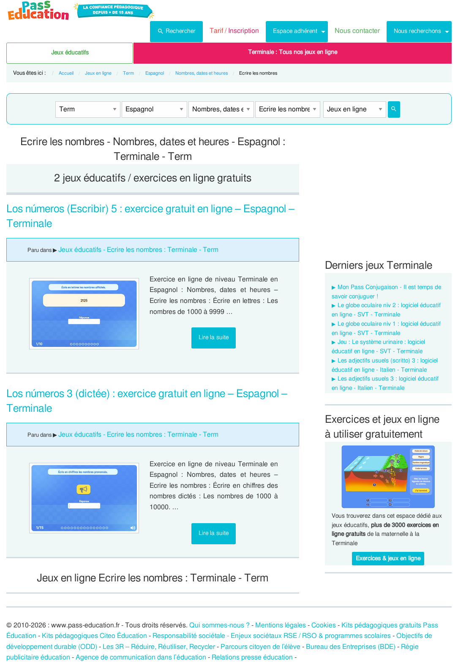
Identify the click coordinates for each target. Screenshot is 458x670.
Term (128, 73)
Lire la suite (214, 337)
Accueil (66, 73)
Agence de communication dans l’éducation (141, 657)
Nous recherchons (417, 31)
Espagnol (154, 73)
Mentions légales (280, 625)
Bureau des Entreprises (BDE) (350, 646)
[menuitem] (176, 31)
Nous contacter (357, 30)
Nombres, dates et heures (201, 73)
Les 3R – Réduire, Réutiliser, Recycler (159, 646)
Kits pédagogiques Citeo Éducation (94, 635)
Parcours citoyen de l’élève (261, 646)
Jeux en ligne (98, 73)
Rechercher (176, 30)
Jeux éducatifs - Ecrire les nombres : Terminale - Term (138, 249)
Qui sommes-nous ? (219, 625)
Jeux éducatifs (70, 53)
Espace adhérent (295, 31)
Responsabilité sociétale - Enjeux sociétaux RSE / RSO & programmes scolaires (272, 635)
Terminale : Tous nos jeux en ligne (292, 52)
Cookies (323, 625)
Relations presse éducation (252, 657)
